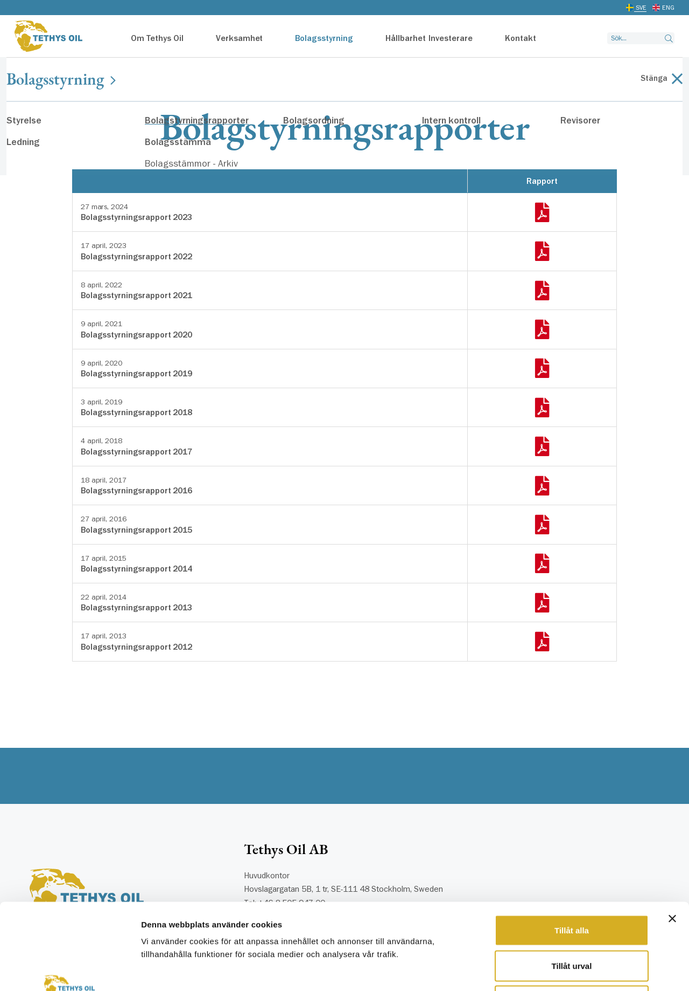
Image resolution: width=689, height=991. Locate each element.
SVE (641, 7)
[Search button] (668, 38)
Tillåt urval (572, 885)
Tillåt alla (571, 849)
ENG (668, 7)
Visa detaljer (585, 969)
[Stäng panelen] (672, 838)
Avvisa (572, 920)
